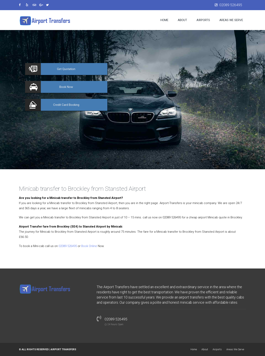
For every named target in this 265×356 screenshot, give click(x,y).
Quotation (66, 69)
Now (66, 87)
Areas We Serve (231, 20)
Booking (66, 105)
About (182, 20)
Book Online (89, 246)
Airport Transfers (63, 349)
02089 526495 (230, 5)
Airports (203, 20)
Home (164, 20)
